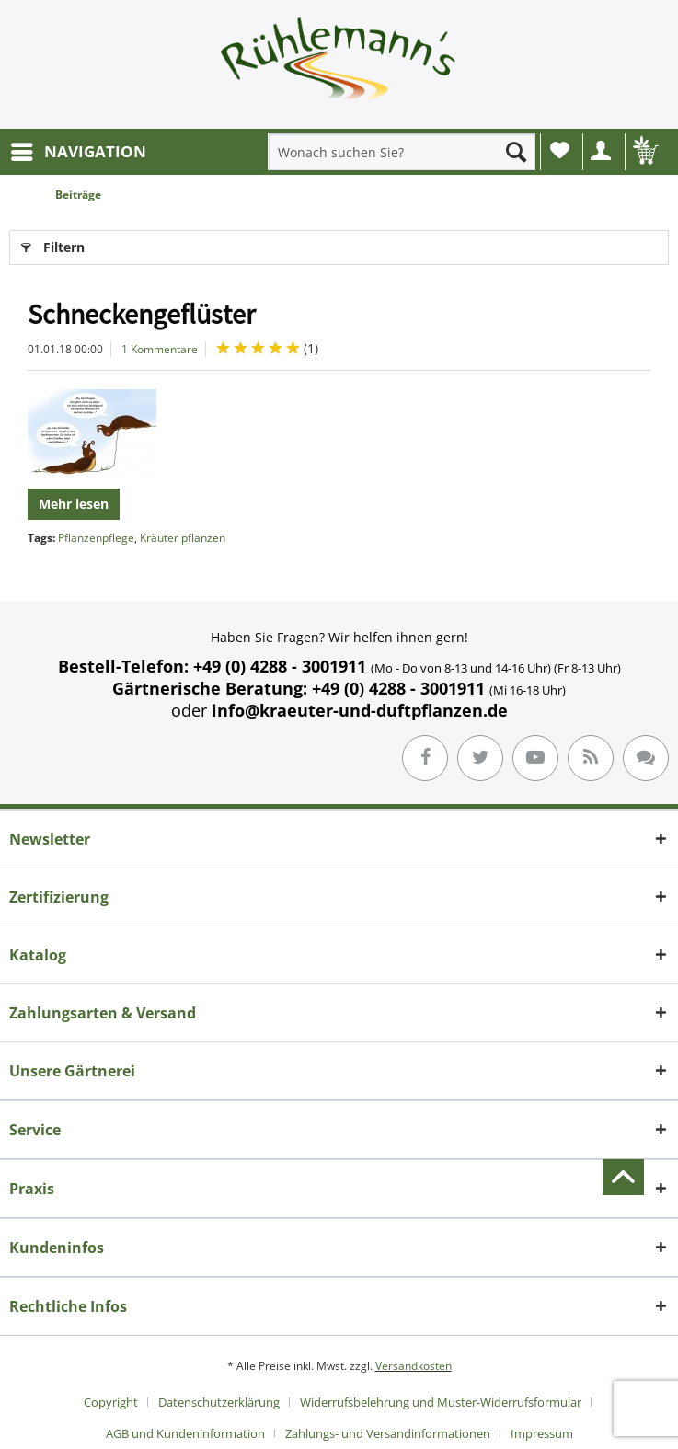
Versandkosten (413, 1366)
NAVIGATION (78, 149)
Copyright (111, 1402)
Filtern (53, 244)
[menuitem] (77, 151)
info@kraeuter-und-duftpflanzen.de (360, 710)
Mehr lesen (74, 503)
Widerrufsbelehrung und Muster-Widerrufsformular (440, 1402)
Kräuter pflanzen (182, 538)
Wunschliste (559, 150)
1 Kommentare (159, 349)
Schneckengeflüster (141, 313)
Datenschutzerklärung (219, 1402)
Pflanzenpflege (96, 538)
